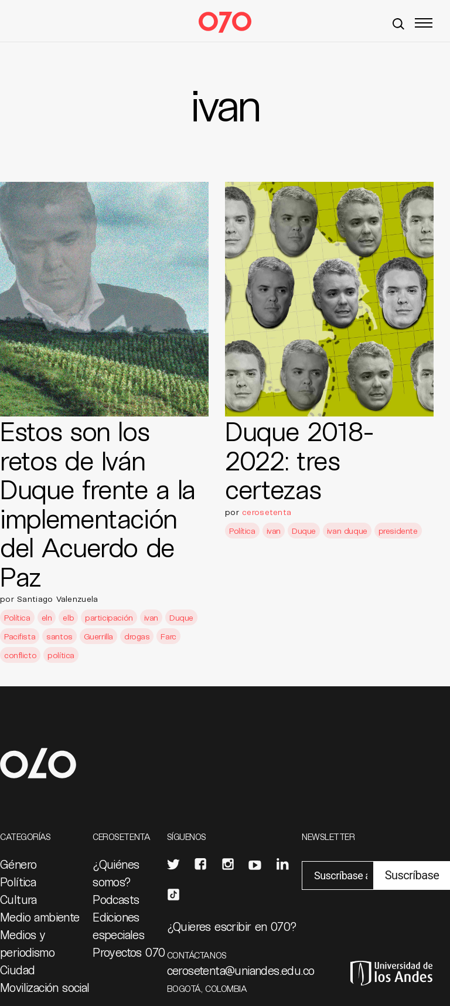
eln (47, 617)
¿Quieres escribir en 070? (232, 926)
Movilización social (45, 987)
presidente (398, 531)
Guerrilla (98, 636)
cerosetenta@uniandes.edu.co (241, 970)
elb (68, 617)
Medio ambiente (40, 917)
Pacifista (19, 636)
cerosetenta (266, 512)
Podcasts (116, 899)
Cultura (18, 899)
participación (109, 617)
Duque (181, 617)
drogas (136, 636)
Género (18, 864)
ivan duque (347, 531)
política (60, 655)
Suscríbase (412, 875)
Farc (168, 636)
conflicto (20, 655)
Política (17, 617)
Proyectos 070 (129, 952)
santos (59, 636)
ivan (151, 617)
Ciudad (17, 970)
